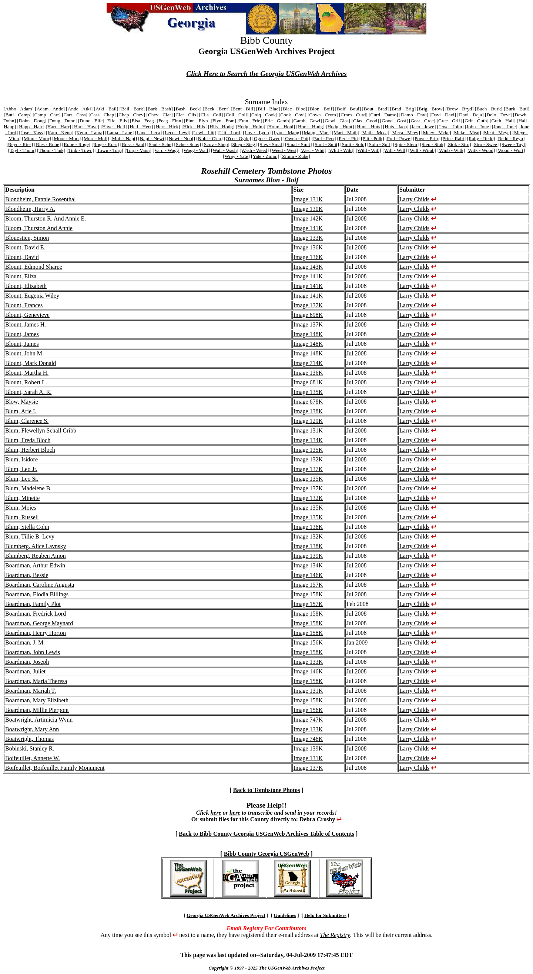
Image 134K (308, 440)
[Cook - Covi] (292, 114)
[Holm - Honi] (280, 126)
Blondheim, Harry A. (30, 209)
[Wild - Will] (368, 150)
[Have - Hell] (113, 126)
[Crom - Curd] (353, 114)
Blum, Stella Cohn (27, 527)
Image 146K (308, 575)
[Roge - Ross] (105, 144)
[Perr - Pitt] (348, 138)
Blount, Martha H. (26, 373)
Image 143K (308, 267)
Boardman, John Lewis (32, 652)
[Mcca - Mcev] (405, 132)
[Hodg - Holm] (250, 126)
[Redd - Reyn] (510, 138)
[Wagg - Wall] (195, 150)
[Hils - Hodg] (221, 126)
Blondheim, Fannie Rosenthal (40, 199)
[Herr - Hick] (167, 126)
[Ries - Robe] (47, 144)
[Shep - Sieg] (244, 144)
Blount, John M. (24, 353)
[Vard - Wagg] (166, 150)
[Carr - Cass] (74, 114)
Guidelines (285, 915)
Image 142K (308, 218)
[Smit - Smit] (326, 144)
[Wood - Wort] (510, 150)
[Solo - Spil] (379, 144)
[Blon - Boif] (321, 109)
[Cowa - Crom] (323, 114)
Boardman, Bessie (26, 575)
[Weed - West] (284, 150)
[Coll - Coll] (236, 114)
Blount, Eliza (20, 276)
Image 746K (308, 739)
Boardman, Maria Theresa (36, 681)
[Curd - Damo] (383, 114)
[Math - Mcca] (375, 132)
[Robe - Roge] (76, 144)
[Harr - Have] (86, 126)
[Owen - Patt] (297, 138)
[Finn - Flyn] (196, 120)
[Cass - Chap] (101, 114)
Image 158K (308, 594)
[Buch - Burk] (489, 109)
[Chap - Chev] (131, 114)
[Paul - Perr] (324, 138)
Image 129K (308, 421)
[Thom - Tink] (51, 150)
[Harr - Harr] (58, 126)
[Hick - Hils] (194, 126)
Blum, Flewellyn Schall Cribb (40, 430)
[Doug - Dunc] (62, 120)
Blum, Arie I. (20, 411)
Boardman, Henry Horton (35, 633)
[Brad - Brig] (403, 109)
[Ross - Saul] (133, 144)
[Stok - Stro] (458, 144)
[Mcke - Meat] (466, 132)
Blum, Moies (20, 507)
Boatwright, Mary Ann (32, 729)
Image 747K (308, 719)
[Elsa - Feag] (142, 120)
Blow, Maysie (21, 401)
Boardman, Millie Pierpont (37, 710)
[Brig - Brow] (430, 109)
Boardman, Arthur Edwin (35, 565)
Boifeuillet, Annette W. (32, 758)
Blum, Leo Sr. (21, 479)
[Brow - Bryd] (459, 109)
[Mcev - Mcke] (436, 132)
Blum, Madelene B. (28, 488)
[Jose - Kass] (31, 132)
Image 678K (308, 401)
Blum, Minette (22, 498)
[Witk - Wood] (480, 150)
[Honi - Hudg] (310, 126)
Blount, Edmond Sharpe (33, 267)
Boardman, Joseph (27, 662)
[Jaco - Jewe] (423, 126)
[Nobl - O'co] (209, 138)
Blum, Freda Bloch (27, 440)
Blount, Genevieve (27, 315)
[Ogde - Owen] (267, 138)
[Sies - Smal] (271, 144)
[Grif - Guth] (476, 120)
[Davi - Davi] (442, 114)
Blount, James (22, 334)
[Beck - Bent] (215, 109)
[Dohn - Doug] (31, 120)
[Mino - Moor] (36, 138)
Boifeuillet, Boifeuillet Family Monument (54, 768)
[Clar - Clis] (186, 114)
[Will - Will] (394, 150)
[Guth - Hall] (503, 120)
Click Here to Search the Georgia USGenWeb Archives (266, 73)
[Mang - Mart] (316, 132)
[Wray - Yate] (236, 156)
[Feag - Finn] (169, 120)
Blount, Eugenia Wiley (32, 295)
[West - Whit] (312, 150)
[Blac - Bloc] (294, 109)
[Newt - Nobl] (181, 138)
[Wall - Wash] (224, 150)
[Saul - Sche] (160, 144)
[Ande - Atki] (79, 109)
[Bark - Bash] (159, 109)
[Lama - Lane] (119, 132)
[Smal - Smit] (298, 144)
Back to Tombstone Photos (266, 790)
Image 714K (308, 363)
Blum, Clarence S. (26, 421)
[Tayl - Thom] (22, 150)
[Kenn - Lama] (89, 132)
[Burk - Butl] (517, 109)
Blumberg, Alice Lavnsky (35, 546)
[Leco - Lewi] (177, 132)
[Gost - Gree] (422, 120)
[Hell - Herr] (140, 126)
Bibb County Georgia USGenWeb (266, 854)
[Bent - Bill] (243, 109)
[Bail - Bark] (132, 109)
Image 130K (308, 209)
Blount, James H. (25, 324)
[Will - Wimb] (422, 150)
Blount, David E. (25, 247)
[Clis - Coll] (211, 114)
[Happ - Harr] (30, 126)
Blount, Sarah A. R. (28, 392)
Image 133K (308, 238)
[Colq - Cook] (264, 114)
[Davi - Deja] (470, 114)
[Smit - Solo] (353, 144)
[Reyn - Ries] (19, 144)
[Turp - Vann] (137, 150)
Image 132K (308, 459)
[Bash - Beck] (187, 109)
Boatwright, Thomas (29, 739)
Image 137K (308, 305)
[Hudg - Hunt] (340, 126)
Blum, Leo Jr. (21, 469)
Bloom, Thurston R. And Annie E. (45, 218)
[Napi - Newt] (152, 138)
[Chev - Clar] (159, 114)
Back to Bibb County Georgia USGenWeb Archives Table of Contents (266, 834)
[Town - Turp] (109, 150)
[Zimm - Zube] (295, 156)
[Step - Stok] (432, 144)
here (215, 812)
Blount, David (22, 257)
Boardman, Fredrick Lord (35, 613)
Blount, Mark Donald (30, 363)
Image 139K (308, 556)
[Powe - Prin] (426, 138)
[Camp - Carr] (47, 114)
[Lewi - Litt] (204, 132)
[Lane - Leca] (148, 132)
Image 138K (308, 411)
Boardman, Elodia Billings (36, 594)
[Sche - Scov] (187, 144)
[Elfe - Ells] (117, 120)
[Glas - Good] (365, 120)
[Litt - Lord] (230, 132)
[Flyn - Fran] (223, 120)
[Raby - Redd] (481, 138)
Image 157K (308, 585)
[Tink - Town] (80, 150)
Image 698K (308, 315)
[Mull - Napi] (123, 138)
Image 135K (308, 392)
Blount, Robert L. (26, 382)
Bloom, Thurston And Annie (39, 228)
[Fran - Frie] (250, 120)
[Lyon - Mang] (286, 132)
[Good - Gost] (394, 120)
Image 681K (308, 382)
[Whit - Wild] (341, 150)
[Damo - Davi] (413, 114)
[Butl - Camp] (17, 114)
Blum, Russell (22, 517)
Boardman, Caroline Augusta (39, 585)
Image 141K (308, 228)
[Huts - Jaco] (396, 126)
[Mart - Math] (345, 132)
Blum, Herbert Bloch (30, 450)
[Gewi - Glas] (336, 120)
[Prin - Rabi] (453, 138)
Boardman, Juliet (25, 671)
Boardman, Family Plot (33, 604)
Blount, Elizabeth (26, 286)
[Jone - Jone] (504, 126)
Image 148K (308, 334)
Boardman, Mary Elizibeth (36, 700)
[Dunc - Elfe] (91, 120)
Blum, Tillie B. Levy (29, 536)
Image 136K (308, 247)
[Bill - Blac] (268, 109)
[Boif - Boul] (348, 109)
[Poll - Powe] (398, 138)
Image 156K (308, 642)
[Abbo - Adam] (19, 109)
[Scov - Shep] (215, 144)
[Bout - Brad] (375, 109)
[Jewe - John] (450, 126)
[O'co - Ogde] (237, 138)
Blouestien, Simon (27, 238)
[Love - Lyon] (257, 132)
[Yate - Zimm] (265, 156)
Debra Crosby (317, 819)
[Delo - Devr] (498, 114)
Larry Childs (414, 199)
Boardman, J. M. (25, 642)
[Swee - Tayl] (513, 144)
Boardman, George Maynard (39, 623)
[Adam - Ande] (50, 109)
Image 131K (308, 199)
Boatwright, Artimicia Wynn (39, 719)
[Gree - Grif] (449, 120)
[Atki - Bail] (106, 109)
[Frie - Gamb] (277, 120)
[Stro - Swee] (485, 144)
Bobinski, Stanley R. (29, 748)
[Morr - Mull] (95, 138)
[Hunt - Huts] (368, 126)
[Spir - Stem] (406, 144)
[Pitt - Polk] (372, 138)
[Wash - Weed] (254, 150)
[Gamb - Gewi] (307, 120)
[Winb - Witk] (451, 150)
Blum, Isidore (21, 459)
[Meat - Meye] (496, 132)
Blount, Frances (24, 305)
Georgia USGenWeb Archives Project (226, 915)
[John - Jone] (478, 126)
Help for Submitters (325, 915)
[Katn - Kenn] (60, 132)
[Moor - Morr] (66, 138)
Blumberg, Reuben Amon (35, 556)
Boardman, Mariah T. (30, 691)
